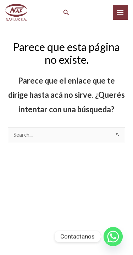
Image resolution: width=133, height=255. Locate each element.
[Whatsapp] (113, 236)
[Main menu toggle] (120, 12)
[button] (66, 12)
